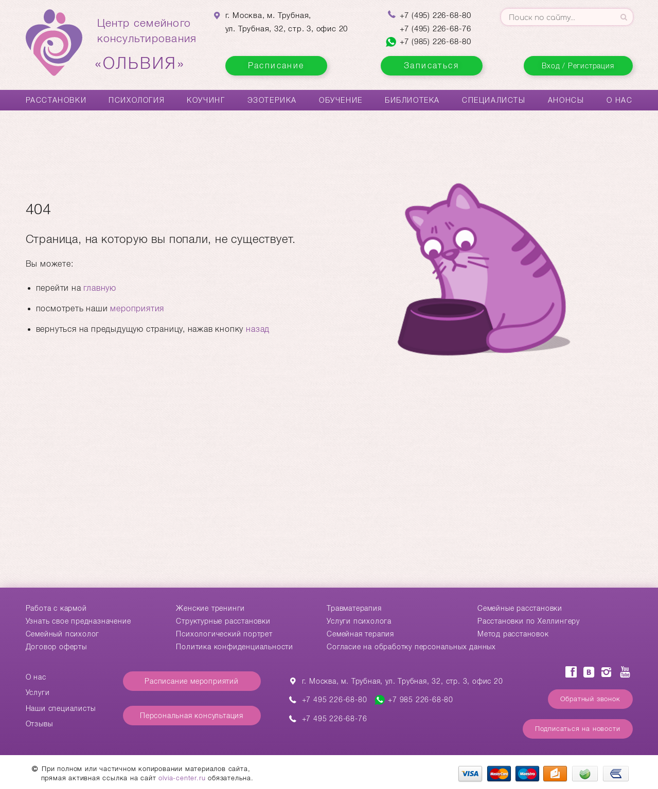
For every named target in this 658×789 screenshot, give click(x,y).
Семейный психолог (63, 634)
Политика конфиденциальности (234, 647)
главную (99, 288)
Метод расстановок (513, 634)
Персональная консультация (191, 715)
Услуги (38, 692)
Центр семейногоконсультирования (147, 44)
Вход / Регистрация (578, 66)
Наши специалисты (61, 708)
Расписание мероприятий (192, 681)
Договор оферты (56, 647)
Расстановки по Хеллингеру (528, 621)
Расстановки (56, 100)
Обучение (341, 100)
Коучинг (206, 100)
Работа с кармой (56, 608)
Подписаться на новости (577, 728)
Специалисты (494, 100)
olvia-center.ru (181, 778)
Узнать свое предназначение (78, 621)
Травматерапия (354, 608)
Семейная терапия (360, 634)
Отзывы (39, 724)
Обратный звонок (590, 699)
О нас (620, 100)
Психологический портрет (224, 634)
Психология (137, 100)
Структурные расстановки (223, 621)
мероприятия (137, 308)
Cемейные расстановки (519, 608)
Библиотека (412, 100)
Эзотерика (272, 100)
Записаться (431, 65)
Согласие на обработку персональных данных (411, 647)
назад (258, 329)
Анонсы (566, 100)
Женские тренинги (210, 608)
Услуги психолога (359, 621)
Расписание (276, 65)
